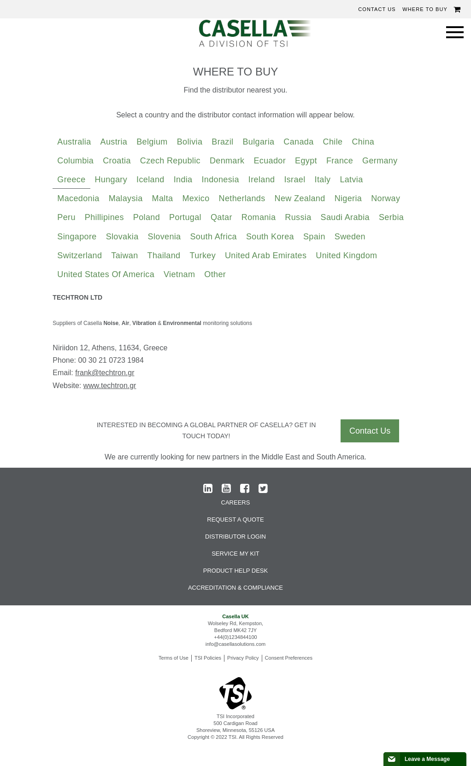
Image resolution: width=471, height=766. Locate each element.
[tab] (74, 142)
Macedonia (78, 198)
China (363, 141)
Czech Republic (170, 160)
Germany (380, 160)
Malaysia (126, 198)
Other (215, 274)
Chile (333, 141)
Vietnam (179, 274)
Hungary (111, 179)
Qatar (221, 217)
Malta (162, 198)
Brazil (222, 141)
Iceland (150, 179)
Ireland (261, 179)
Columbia (75, 160)
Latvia (351, 179)
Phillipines (104, 217)
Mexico (195, 198)
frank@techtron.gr (104, 373)
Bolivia (190, 141)
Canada (298, 141)
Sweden (350, 236)
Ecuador (269, 160)
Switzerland (79, 255)
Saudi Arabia (345, 217)
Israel (294, 179)
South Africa (213, 236)
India (183, 179)
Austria (114, 141)
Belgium (152, 141)
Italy (323, 179)
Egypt (306, 160)
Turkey (202, 255)
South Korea (270, 236)
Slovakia (122, 236)
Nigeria (348, 198)
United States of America (105, 274)
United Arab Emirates (265, 255)
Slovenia (164, 236)
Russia (298, 217)
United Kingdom (346, 255)
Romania (258, 217)
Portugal (185, 217)
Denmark (227, 160)
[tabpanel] (235, 345)
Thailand (164, 255)
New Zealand (300, 198)
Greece (71, 179)
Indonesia (220, 179)
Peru (66, 217)
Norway (385, 198)
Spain (314, 236)
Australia (74, 141)
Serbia (391, 217)
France (339, 160)
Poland (146, 217)
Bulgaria (258, 141)
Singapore (76, 236)
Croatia (117, 160)
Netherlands (242, 198)
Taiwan (124, 255)
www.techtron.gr (109, 385)
